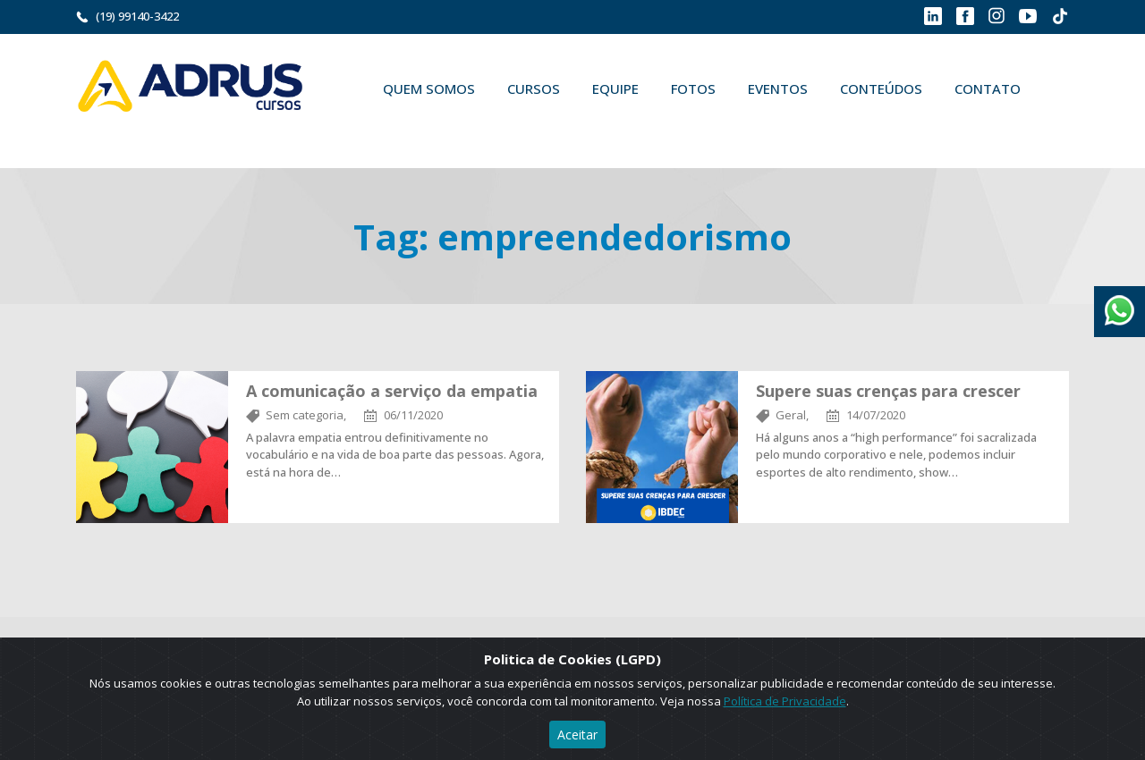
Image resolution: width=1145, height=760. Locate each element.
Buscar (393, 130)
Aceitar (577, 734)
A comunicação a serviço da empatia (392, 390)
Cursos (533, 88)
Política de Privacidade (785, 701)
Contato (987, 88)
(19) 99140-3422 (137, 16)
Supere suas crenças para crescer (888, 390)
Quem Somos (429, 88)
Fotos (693, 88)
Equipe (615, 88)
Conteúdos (881, 88)
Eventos (778, 88)
